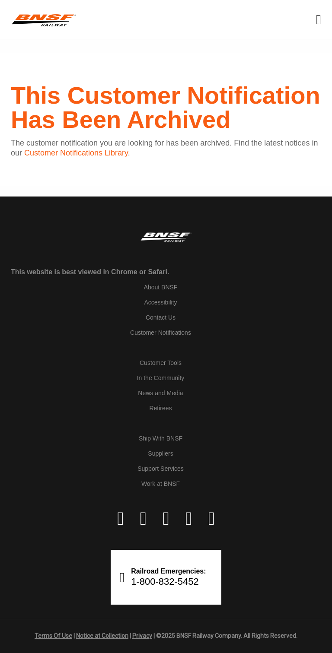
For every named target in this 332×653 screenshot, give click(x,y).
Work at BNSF (160, 483)
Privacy (142, 635)
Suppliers (160, 453)
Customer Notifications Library (76, 153)
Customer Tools (161, 362)
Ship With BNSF (160, 438)
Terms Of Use (53, 635)
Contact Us (161, 317)
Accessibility (160, 302)
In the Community (161, 377)
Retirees (160, 408)
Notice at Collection (102, 635)
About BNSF (161, 287)
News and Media (160, 393)
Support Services (160, 468)
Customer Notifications (160, 332)
